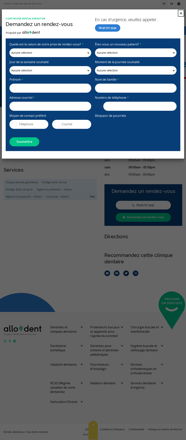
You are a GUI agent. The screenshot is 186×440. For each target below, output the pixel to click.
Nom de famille (107, 79)
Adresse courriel (22, 97)
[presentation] (117, 125)
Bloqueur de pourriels (110, 116)
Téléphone (22, 124)
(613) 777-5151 (108, 27)
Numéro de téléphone (112, 97)
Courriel (63, 124)
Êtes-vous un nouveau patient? (118, 44)
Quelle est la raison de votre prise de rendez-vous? (46, 44)
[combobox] (99, 106)
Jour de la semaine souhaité (29, 62)
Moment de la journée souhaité (117, 62)
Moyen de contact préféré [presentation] (27, 116)
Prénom (16, 79)
